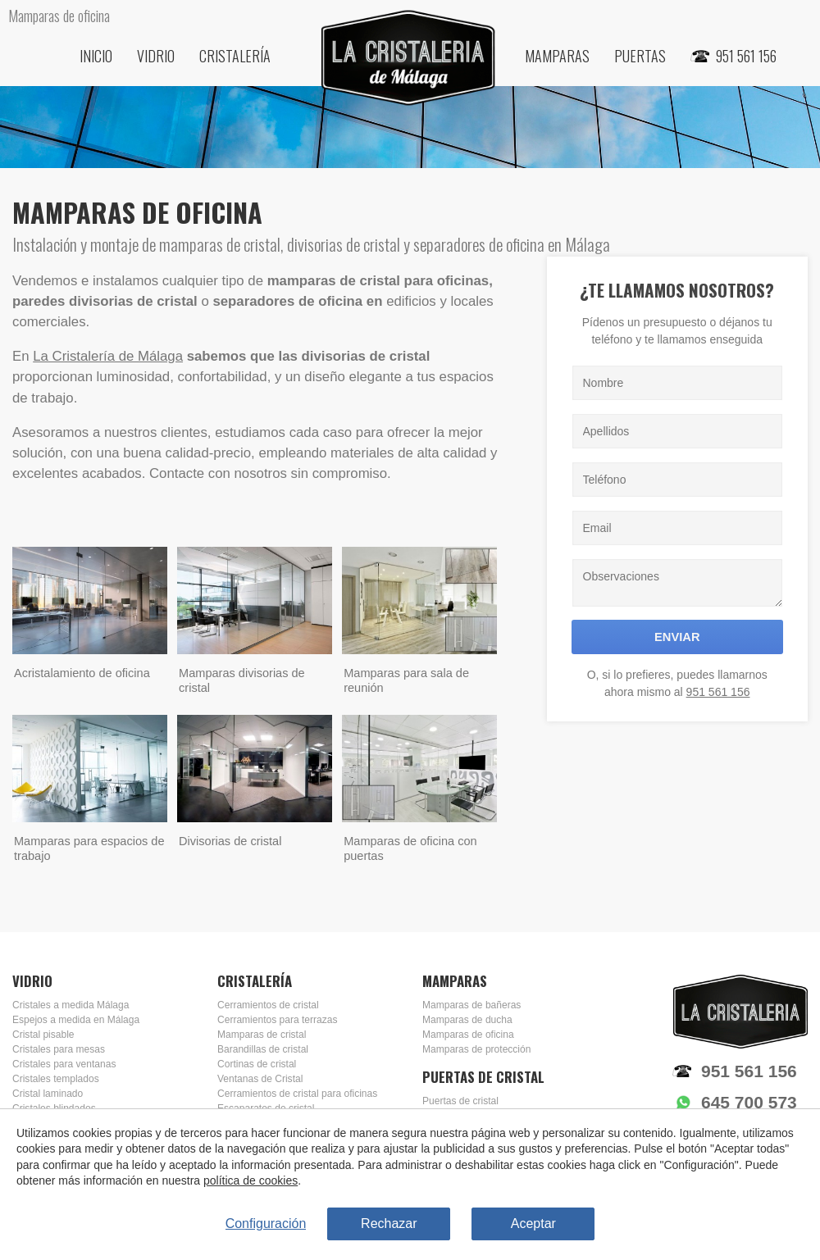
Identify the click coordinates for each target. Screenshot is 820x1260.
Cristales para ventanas (64, 1064)
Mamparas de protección (476, 1049)
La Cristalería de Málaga (108, 356)
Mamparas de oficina (468, 1034)
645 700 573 (749, 1102)
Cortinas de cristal (256, 1064)
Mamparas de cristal (261, 1034)
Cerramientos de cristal (268, 1005)
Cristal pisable (43, 1034)
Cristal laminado (47, 1093)
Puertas (640, 55)
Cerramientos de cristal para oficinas (297, 1093)
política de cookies (250, 1181)
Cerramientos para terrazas (277, 1020)
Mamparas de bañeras (471, 1005)
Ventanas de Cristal (260, 1079)
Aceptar (533, 1223)
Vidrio (156, 55)
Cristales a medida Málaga (70, 1005)
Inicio (96, 55)
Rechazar (389, 1223)
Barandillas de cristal (262, 1049)
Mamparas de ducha (467, 1020)
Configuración (266, 1223)
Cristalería (235, 55)
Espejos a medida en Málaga (75, 1020)
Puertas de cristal (460, 1101)
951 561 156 (718, 691)
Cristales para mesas (58, 1049)
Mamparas (557, 55)
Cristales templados (55, 1079)
